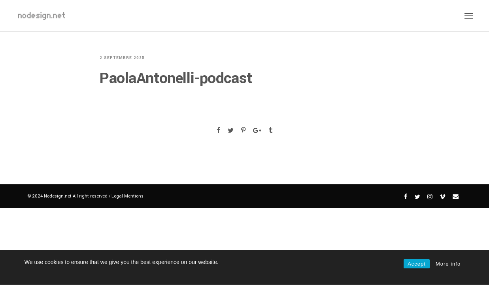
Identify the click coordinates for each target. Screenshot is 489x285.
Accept (417, 264)
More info (448, 264)
